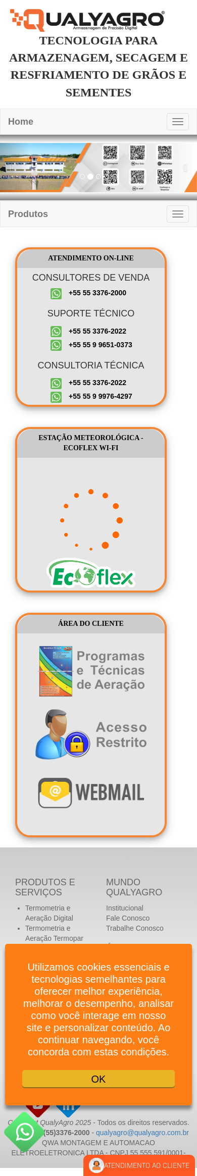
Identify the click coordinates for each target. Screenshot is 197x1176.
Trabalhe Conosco (135, 928)
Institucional (124, 908)
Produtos (28, 214)
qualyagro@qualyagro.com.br (142, 1133)
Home (20, 122)
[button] (15, 167)
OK (98, 1079)
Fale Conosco (128, 918)
